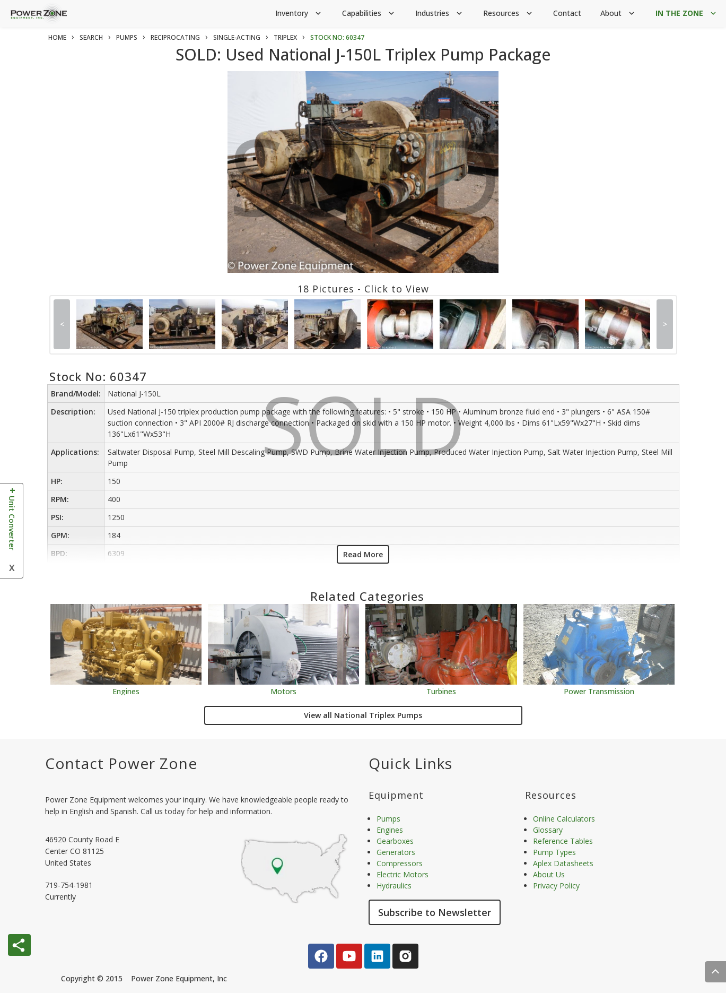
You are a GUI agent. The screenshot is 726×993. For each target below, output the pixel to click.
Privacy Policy (556, 885)
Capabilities (369, 13)
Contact (567, 13)
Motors (283, 690)
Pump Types (554, 852)
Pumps (388, 819)
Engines (125, 690)
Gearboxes (395, 841)
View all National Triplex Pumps (363, 715)
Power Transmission (599, 690)
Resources (508, 13)
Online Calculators (564, 819)
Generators (396, 852)
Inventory (299, 13)
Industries (439, 13)
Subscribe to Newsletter (434, 912)
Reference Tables (563, 841)
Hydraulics (394, 885)
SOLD (365, 184)
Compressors (400, 863)
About (618, 13)
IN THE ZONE (686, 13)
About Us (549, 874)
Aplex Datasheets (563, 863)
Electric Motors (402, 874)
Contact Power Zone (121, 763)
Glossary (548, 830)
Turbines (441, 690)
